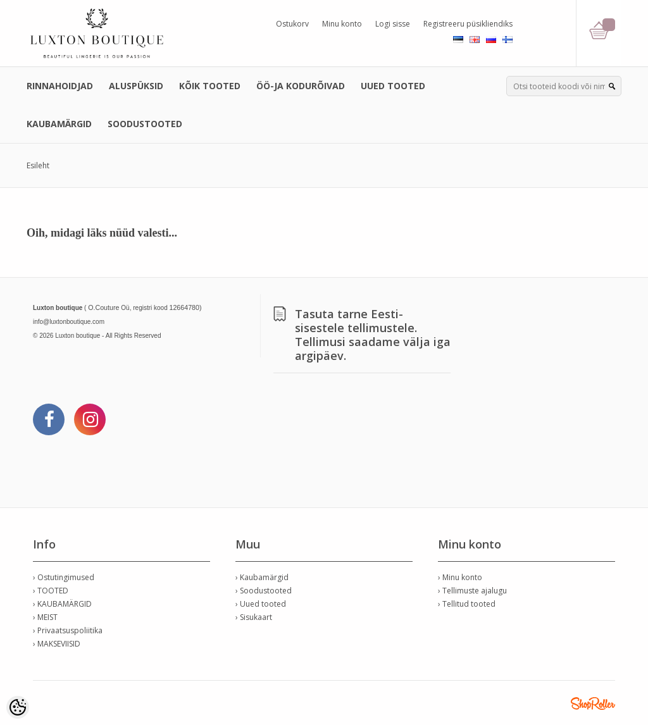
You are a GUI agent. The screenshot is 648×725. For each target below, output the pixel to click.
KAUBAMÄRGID (59, 124)
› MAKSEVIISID (56, 643)
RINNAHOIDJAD (60, 86)
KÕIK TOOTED (209, 86)
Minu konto (342, 23)
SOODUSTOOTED (145, 124)
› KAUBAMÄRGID (62, 603)
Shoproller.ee (593, 703)
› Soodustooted (263, 590)
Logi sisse (392, 23)
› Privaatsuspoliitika (68, 630)
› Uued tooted (260, 603)
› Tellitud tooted (466, 603)
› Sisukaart (253, 617)
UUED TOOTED (393, 86)
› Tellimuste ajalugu (472, 590)
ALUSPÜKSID (136, 86)
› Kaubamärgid (262, 577)
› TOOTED (50, 590)
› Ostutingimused (63, 577)
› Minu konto (460, 577)
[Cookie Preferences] (17, 707)
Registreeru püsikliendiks (468, 23)
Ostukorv (292, 23)
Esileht (38, 165)
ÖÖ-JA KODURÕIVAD (300, 86)
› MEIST (45, 617)
